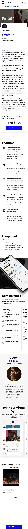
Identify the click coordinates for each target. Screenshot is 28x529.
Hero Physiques (8, 34)
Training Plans (7, 6)
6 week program (14, 497)
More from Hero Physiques (14, 363)
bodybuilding (15, 6)
